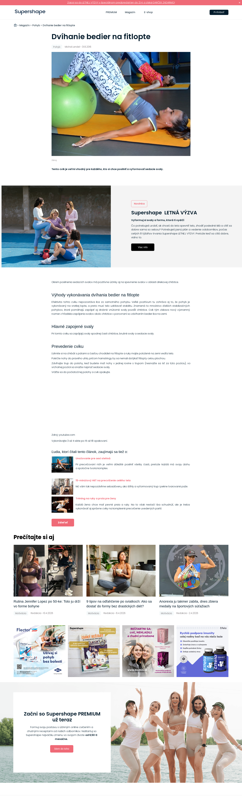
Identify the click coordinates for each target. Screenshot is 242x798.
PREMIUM (111, 12)
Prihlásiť (219, 12)
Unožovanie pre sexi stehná (93, 458)
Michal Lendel (72, 46)
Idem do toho (61, 748)
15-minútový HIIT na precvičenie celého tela (103, 480)
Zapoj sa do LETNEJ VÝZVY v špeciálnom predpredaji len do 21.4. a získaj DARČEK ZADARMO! (121, 2)
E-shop (148, 12)
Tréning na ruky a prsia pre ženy (96, 498)
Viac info (143, 247)
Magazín (130, 12)
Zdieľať (63, 522)
